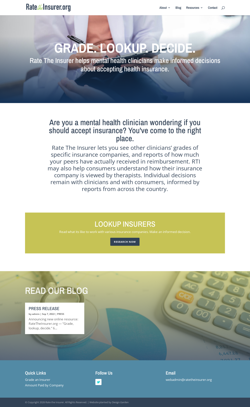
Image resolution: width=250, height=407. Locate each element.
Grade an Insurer (37, 379)
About (163, 8)
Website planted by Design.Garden (109, 402)
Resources (192, 8)
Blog (178, 8)
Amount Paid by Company (44, 385)
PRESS (60, 314)
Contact (212, 8)
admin (36, 314)
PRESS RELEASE (44, 308)
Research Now (125, 241)
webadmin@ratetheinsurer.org (189, 379)
